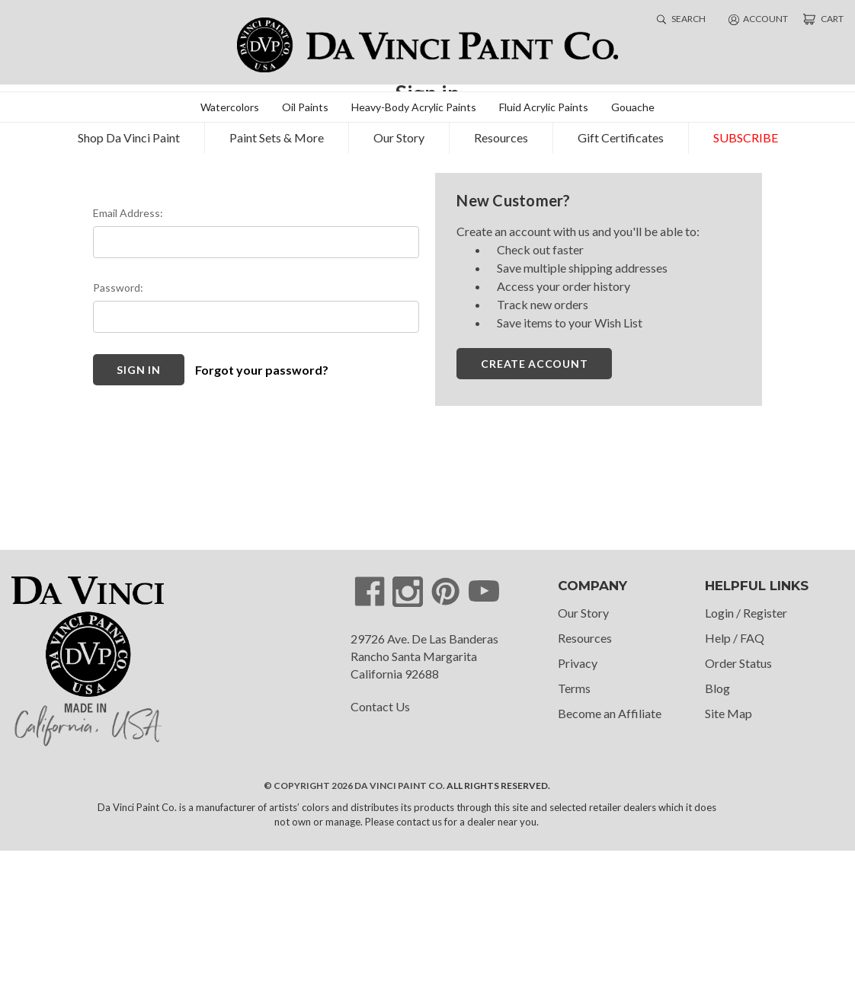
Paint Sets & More (276, 129)
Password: (118, 426)
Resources (501, 129)
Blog (717, 827)
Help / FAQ (734, 777)
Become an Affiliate (609, 852)
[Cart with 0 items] (823, 15)
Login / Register (746, 752)
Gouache (633, 98)
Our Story (398, 129)
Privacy (577, 802)
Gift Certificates (621, 129)
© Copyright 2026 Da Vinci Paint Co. (354, 925)
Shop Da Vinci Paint (129, 129)
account (758, 15)
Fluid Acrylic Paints (543, 98)
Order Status (738, 802)
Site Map (728, 852)
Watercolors (229, 98)
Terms (574, 827)
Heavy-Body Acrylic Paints (413, 98)
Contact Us (380, 846)
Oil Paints (305, 98)
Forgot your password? (261, 509)
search (681, 15)
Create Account (534, 503)
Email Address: (128, 352)
